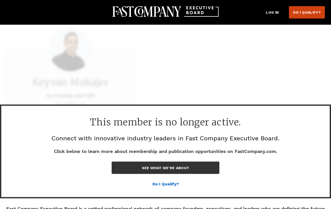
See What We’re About (165, 168)
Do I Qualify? (307, 12)
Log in (272, 12)
